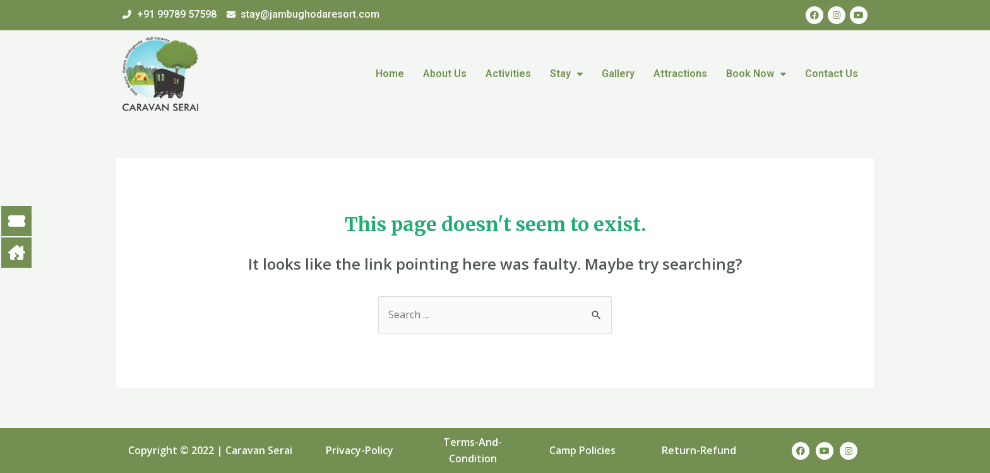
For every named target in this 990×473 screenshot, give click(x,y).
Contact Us (831, 74)
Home (390, 74)
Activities (508, 74)
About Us (445, 74)
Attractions (680, 74)
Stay (566, 74)
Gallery (618, 74)
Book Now (756, 74)
